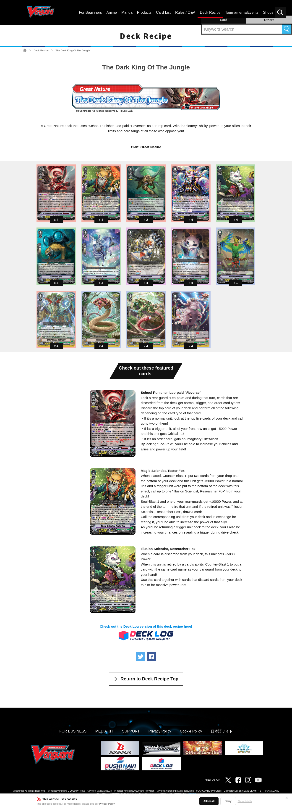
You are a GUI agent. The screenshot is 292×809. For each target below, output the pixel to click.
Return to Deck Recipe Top (149, 678)
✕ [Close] (286, 798)
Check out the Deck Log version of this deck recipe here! (146, 626)
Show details (245, 801)
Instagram (248, 780)
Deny (228, 801)
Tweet (140, 656)
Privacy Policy (107, 803)
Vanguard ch (258, 780)
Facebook (238, 780)
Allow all (209, 801)
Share (151, 656)
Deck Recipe (41, 50)
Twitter (228, 780)
